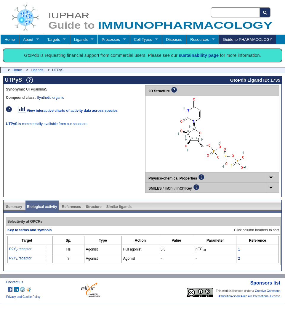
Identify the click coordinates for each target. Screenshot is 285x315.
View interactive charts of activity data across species (68, 111)
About (28, 39)
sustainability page (199, 55)
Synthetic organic (50, 98)
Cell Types (143, 39)
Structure (93, 207)
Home (9, 39)
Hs (68, 249)
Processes (111, 39)
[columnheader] (27, 240)
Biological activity (42, 207)
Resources (199, 39)
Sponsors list (265, 282)
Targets (53, 39)
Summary (14, 207)
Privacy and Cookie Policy (23, 296)
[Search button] (265, 12)
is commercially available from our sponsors (46, 124)
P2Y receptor (20, 249)
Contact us (14, 282)
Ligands (81, 39)
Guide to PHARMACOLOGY (247, 39)
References (71, 207)
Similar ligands (119, 207)
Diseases (174, 39)
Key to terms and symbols (29, 230)
